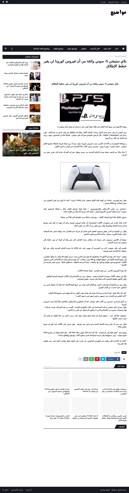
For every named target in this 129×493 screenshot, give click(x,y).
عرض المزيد (47, 366)
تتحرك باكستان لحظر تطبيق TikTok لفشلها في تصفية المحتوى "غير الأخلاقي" (57, 391)
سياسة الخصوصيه (113, 2)
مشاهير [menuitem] (83, 49)
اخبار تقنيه (110, 56)
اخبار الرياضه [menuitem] (95, 49)
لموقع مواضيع (105, 490)
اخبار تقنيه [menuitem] (107, 49)
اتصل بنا (103, 2)
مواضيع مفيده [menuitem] (72, 49)
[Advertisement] (48, 24)
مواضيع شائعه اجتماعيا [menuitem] (41, 49)
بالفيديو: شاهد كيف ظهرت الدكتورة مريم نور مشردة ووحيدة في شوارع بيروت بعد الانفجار (16, 97)
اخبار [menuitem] (116, 49)
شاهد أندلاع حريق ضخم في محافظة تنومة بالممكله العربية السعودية (16, 106)
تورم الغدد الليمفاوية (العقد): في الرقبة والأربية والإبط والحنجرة (17, 64)
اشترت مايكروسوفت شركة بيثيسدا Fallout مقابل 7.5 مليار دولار (57, 417)
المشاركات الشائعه (31, 57)
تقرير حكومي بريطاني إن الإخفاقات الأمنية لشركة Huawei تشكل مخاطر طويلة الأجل (114, 418)
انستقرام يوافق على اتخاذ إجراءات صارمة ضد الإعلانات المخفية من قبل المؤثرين (114, 391)
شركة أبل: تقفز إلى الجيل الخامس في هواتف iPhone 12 (86, 390)
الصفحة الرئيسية (120, 56)
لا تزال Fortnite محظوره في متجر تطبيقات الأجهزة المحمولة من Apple (85, 417)
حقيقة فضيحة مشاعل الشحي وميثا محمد (16, 74)
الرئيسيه (123, 2)
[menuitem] (123, 48)
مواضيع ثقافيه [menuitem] (58, 49)
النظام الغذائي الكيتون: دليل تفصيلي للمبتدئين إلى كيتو (15, 117)
